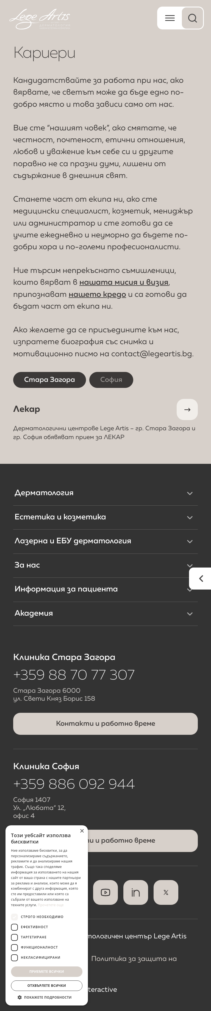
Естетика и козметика (60, 517)
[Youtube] (105, 892)
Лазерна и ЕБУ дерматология (73, 541)
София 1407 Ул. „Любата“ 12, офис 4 (39, 808)
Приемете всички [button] (46, 971)
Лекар (105, 420)
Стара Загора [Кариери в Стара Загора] (49, 379)
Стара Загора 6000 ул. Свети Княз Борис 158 (54, 695)
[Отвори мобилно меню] (168, 18)
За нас (27, 565)
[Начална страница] (39, 19)
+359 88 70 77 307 (74, 676)
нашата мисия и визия (123, 283)
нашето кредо (97, 295)
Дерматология (44, 493)
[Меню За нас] (189, 565)
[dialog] (46, 915)
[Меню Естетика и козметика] (189, 517)
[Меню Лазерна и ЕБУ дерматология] (189, 541)
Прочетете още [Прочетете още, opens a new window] (51, 905)
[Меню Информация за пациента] (189, 589)
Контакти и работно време (105, 723)
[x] (166, 892)
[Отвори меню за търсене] (192, 18)
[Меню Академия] (189, 613)
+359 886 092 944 (74, 785)
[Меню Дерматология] (189, 493)
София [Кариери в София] (111, 379)
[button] (46, 997)
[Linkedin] (135, 892)
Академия (34, 614)
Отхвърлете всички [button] (46, 985)
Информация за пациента (66, 589)
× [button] (82, 831)
